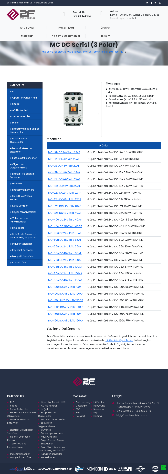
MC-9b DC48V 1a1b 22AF (64, 166)
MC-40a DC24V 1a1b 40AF (65, 219)
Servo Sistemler (20, 116)
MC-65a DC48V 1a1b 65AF (65, 253)
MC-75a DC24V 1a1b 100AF (65, 260)
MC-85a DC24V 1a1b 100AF (65, 273)
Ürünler (71, 28)
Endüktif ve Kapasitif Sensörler (22, 175)
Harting (96, 416)
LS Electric (60, 51)
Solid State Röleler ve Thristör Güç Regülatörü (23, 235)
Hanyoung (98, 405)
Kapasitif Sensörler (21, 250)
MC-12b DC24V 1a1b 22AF (64, 152)
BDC (77, 409)
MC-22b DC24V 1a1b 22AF (64, 193)
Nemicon (97, 409)
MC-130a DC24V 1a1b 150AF (65, 300)
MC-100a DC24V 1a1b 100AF (65, 287)
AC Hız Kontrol (19, 110)
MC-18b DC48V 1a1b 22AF (64, 186)
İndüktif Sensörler (21, 243)
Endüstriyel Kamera (22, 189)
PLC (13, 91)
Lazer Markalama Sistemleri (21, 150)
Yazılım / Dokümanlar (122, 29)
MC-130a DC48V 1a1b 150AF (65, 307)
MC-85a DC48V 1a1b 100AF (65, 280)
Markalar (97, 28)
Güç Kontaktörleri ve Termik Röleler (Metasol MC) (96, 51)
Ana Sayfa (20, 28)
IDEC (77, 412)
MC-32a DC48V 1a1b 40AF (64, 213)
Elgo (94, 412)
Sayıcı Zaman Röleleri (23, 212)
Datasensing (81, 402)
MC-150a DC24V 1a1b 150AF (65, 314)
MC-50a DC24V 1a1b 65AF (64, 233)
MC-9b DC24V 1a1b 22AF (63, 159)
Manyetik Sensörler (22, 256)
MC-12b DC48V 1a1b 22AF (64, 172)
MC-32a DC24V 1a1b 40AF (64, 206)
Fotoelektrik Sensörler (23, 158)
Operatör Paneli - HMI (23, 97)
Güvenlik (16, 183)
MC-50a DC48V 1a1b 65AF (65, 240)
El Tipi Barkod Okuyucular (18, 140)
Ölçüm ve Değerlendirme (18, 166)
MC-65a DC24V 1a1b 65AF (64, 246)
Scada (15, 104)
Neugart (79, 416)
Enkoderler (17, 228)
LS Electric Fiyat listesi (119, 340)
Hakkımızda (45, 28)
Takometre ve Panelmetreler (19, 220)
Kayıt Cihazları (19, 205)
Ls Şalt (14, 122)
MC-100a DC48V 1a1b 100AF (65, 294)
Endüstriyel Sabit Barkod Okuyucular (24, 130)
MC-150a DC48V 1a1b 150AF (65, 320)
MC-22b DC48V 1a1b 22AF (64, 199)
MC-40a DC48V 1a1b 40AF (65, 226)
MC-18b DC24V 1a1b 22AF (64, 179)
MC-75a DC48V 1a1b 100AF (65, 267)
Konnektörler (18, 262)
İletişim (148, 28)
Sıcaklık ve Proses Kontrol (21, 197)
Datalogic (80, 405)
